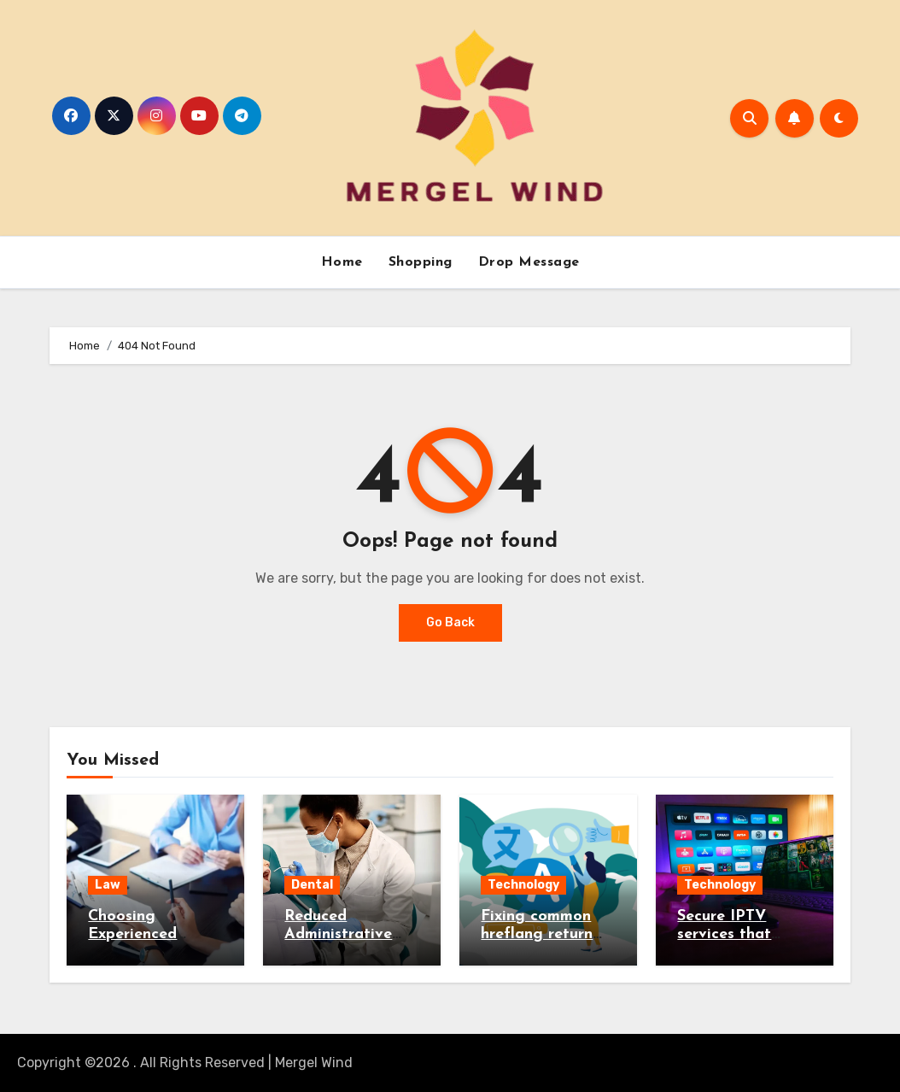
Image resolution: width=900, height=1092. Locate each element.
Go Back (450, 622)
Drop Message (529, 262)
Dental (312, 885)
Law (107, 885)
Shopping (421, 262)
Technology (523, 885)
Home (342, 262)
